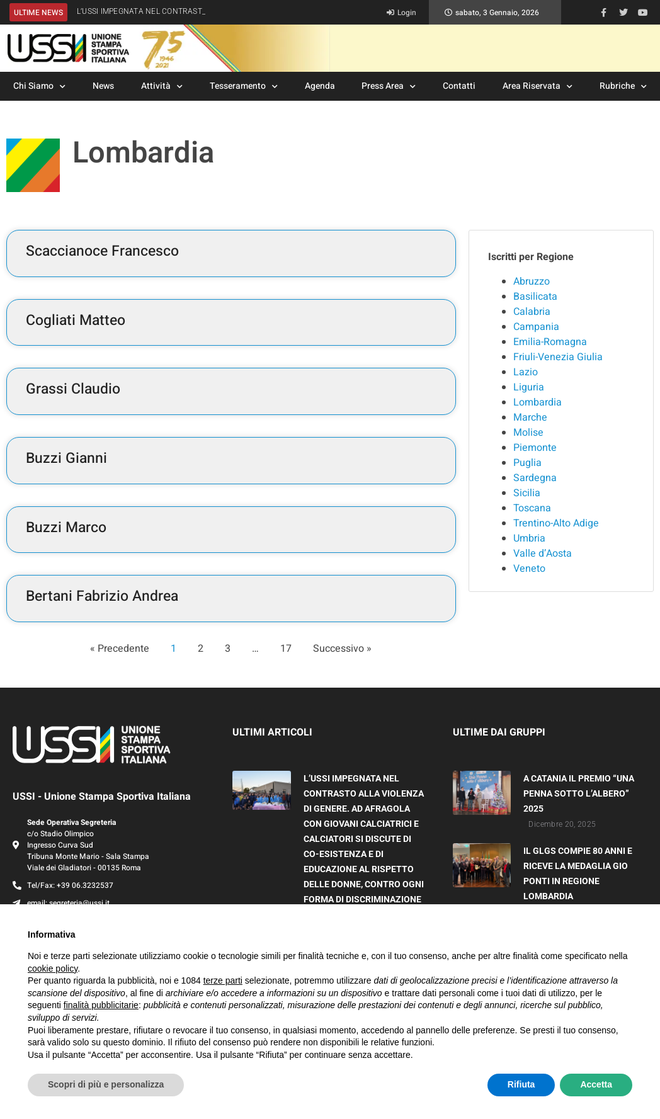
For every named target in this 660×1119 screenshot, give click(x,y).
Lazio (525, 372)
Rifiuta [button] (521, 1084)
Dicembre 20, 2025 (562, 824)
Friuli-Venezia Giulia (558, 357)
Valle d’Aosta (542, 553)
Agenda (320, 86)
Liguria (528, 387)
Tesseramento (244, 86)
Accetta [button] (596, 1084)
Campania (536, 326)
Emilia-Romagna (550, 341)
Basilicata (535, 296)
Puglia (527, 462)
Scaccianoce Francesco (102, 251)
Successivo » (342, 648)
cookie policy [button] (52, 968)
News (103, 86)
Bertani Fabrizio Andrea (102, 596)
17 (286, 648)
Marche (530, 417)
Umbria (529, 538)
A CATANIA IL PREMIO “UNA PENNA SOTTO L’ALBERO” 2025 (578, 793)
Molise (528, 432)
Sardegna (535, 478)
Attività (162, 86)
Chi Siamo (39, 86)
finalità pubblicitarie (101, 1005)
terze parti (222, 980)
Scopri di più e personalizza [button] (106, 1084)
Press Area (388, 86)
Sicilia (526, 493)
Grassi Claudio (73, 389)
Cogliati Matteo (75, 320)
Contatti (459, 86)
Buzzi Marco (66, 527)
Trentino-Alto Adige (556, 523)
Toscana (532, 508)
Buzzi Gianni (66, 458)
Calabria (531, 311)
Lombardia (537, 402)
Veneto (529, 568)
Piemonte (535, 447)
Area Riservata (537, 86)
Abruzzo (531, 281)
